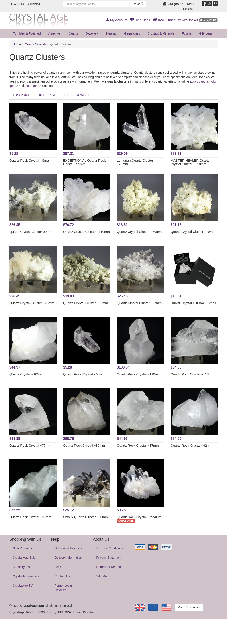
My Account (116, 20)
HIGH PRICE (47, 95)
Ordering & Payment (69, 548)
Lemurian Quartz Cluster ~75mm (135, 162)
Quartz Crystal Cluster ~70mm (139, 232)
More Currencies (189, 607)
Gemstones (132, 33)
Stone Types (21, 567)
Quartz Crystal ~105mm (27, 374)
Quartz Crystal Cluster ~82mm (85, 303)
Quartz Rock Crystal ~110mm (138, 374)
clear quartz (33, 86)
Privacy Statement (108, 557)
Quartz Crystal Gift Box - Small (193, 303)
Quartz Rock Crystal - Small (29, 160)
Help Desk (140, 20)
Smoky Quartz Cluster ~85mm (85, 517)
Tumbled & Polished (27, 33)
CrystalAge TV (23, 585)
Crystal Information (26, 576)
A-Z (65, 95)
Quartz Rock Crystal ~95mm (30, 517)
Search (137, 4)
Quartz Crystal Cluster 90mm (30, 232)
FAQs (58, 567)
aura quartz (197, 81)
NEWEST (82, 95)
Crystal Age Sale (24, 557)
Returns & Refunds (109, 567)
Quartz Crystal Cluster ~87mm (139, 303)
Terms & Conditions (109, 548)
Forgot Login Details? (63, 588)
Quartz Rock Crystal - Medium (139, 517)
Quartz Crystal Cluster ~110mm (86, 232)
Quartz (73, 33)
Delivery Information (68, 557)
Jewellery (92, 33)
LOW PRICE (21, 95)
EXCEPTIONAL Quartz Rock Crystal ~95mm (84, 162)
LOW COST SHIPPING (25, 4)
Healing (111, 33)
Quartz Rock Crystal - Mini (82, 374)
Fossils (187, 33)
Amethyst (54, 33)
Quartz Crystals (35, 44)
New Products (22, 548)
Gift (205, 33)
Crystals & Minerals (161, 33)
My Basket (198, 20)
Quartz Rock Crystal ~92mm (192, 445)
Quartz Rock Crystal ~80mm (84, 445)
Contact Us (62, 576)
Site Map (102, 576)
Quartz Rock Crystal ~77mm (30, 445)
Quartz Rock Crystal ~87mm (138, 445)
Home (17, 44)
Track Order (164, 20)
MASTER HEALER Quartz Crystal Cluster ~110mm (190, 162)
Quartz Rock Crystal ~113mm (192, 374)
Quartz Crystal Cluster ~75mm (31, 303)
